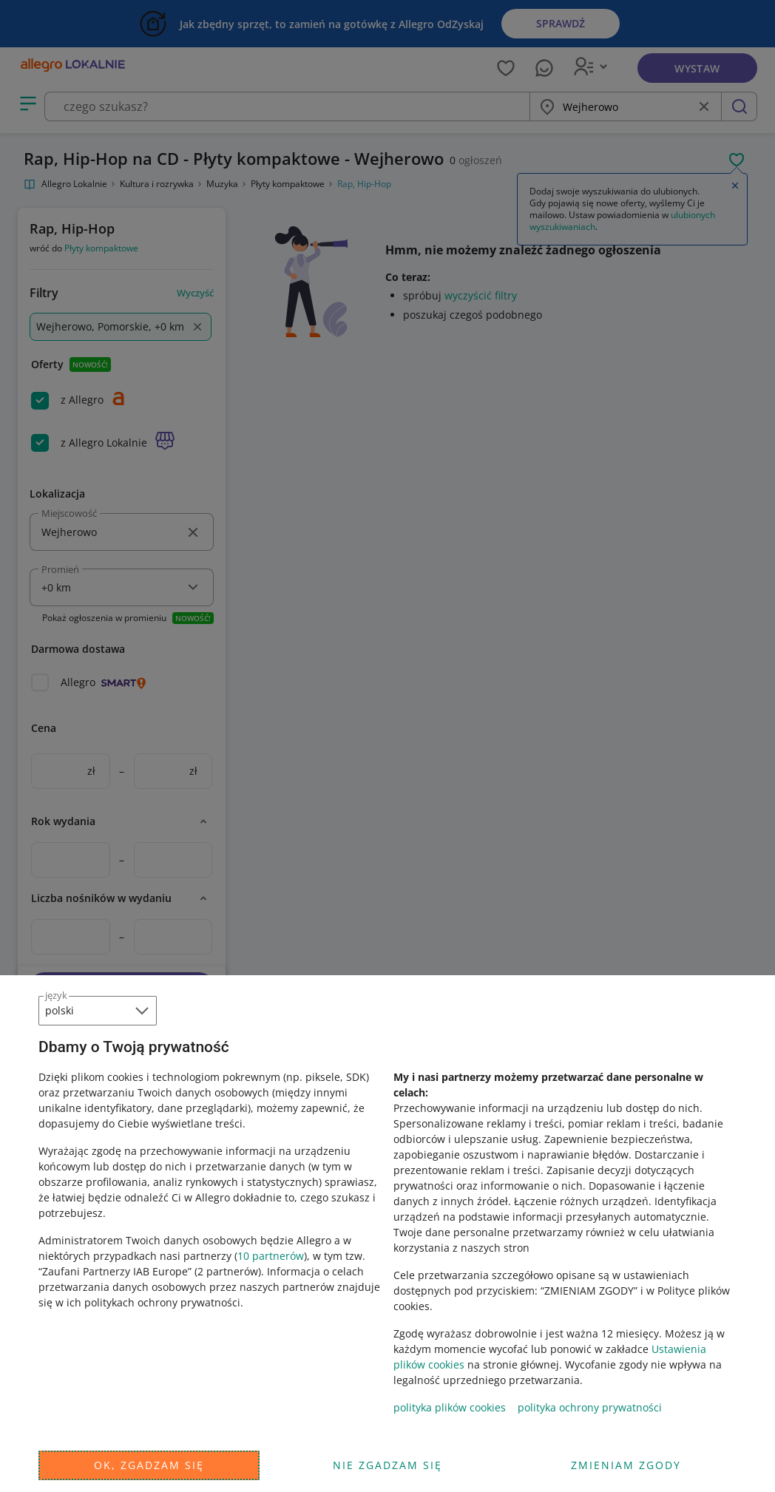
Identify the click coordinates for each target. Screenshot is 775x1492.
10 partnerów (270, 1256)
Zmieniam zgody (626, 1465)
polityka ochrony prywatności (590, 1407)
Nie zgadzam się (387, 1465)
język (56, 995)
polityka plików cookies (449, 1407)
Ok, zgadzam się (149, 1465)
